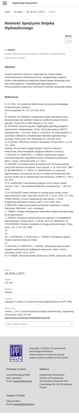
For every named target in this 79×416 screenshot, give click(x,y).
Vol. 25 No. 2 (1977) (35, 12)
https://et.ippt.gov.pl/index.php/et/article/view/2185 (27, 318)
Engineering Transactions (24, 3)
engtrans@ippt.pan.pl (23, 404)
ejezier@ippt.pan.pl (22, 381)
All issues (18, 12)
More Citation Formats (17, 324)
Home (7, 12)
